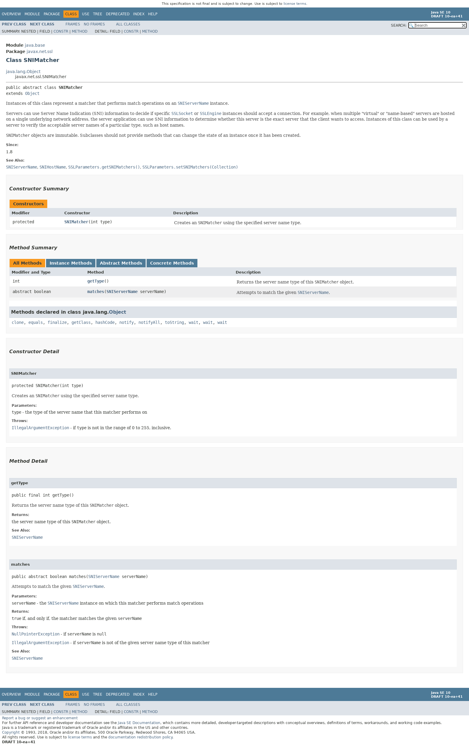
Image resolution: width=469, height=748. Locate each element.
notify (126, 322)
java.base (35, 45)
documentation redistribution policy (140, 737)
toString (174, 322)
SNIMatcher (76, 221)
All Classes (128, 24)
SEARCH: (398, 25)
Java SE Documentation (139, 723)
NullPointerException (36, 634)
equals (35, 322)
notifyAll (149, 322)
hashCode (105, 322)
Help (152, 14)
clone (18, 322)
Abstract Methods (121, 263)
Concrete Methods (172, 263)
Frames (73, 24)
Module (32, 14)
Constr (61, 31)
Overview (11, 14)
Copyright (11, 732)
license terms (295, 4)
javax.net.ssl (40, 51)
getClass (81, 322)
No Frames (94, 24)
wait (193, 322)
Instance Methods (71, 263)
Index (138, 14)
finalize (57, 322)
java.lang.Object (23, 71)
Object (32, 93)
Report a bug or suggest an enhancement (40, 718)
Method (79, 31)
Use (85, 14)
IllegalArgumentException (40, 427)
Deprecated (118, 14)
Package (52, 14)
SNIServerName (122, 291)
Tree (97, 14)
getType (95, 281)
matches (95, 291)
